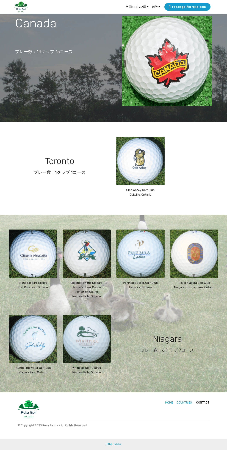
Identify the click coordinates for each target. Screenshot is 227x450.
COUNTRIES (184, 402)
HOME (169, 402)
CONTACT (202, 402)
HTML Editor (114, 444)
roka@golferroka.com (187, 7)
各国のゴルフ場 (136, 7)
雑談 (155, 7)
